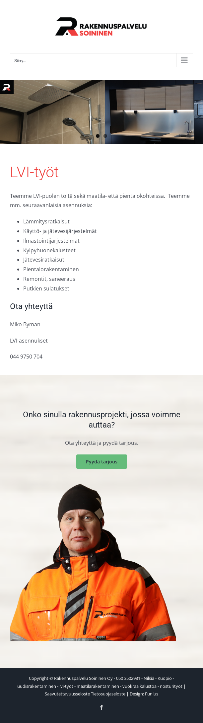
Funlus (151, 694)
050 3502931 (128, 678)
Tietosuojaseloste (108, 694)
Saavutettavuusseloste (67, 694)
